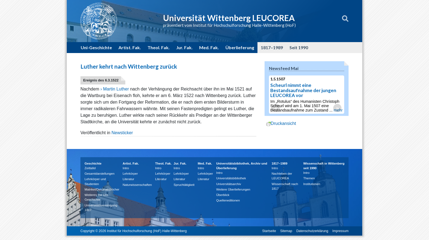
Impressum (340, 231)
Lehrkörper (130, 173)
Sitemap (286, 231)
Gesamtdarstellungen (99, 173)
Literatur (128, 179)
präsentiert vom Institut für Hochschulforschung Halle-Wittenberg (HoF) (229, 25)
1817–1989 (272, 47)
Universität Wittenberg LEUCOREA (229, 18)
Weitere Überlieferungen (233, 189)
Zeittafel (90, 168)
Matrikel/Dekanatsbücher (102, 189)
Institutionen (311, 184)
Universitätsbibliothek (231, 178)
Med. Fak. (209, 47)
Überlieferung (239, 47)
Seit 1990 (298, 47)
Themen (309, 178)
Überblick (222, 195)
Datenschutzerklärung (312, 231)
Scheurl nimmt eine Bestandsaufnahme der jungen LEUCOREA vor (305, 90)
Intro (126, 168)
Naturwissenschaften (137, 184)
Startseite (269, 231)
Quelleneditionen (228, 200)
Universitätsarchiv (228, 184)
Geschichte (93, 163)
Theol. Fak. (158, 47)
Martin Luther (116, 89)
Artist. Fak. (129, 47)
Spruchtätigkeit (184, 184)
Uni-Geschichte (96, 47)
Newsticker (122, 132)
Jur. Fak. (184, 47)
